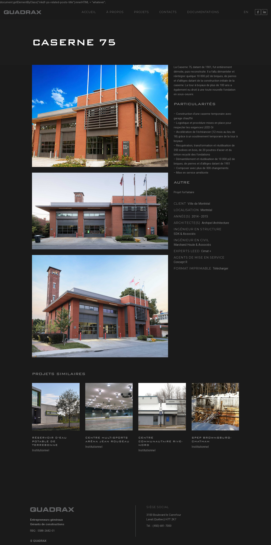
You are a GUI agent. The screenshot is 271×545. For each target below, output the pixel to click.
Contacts (168, 12)
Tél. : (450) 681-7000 (158, 525)
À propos (115, 12)
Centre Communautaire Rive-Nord (160, 441)
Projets (141, 12)
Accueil (89, 12)
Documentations (203, 12)
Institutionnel (40, 450)
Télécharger (220, 268)
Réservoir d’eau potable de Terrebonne (49, 441)
